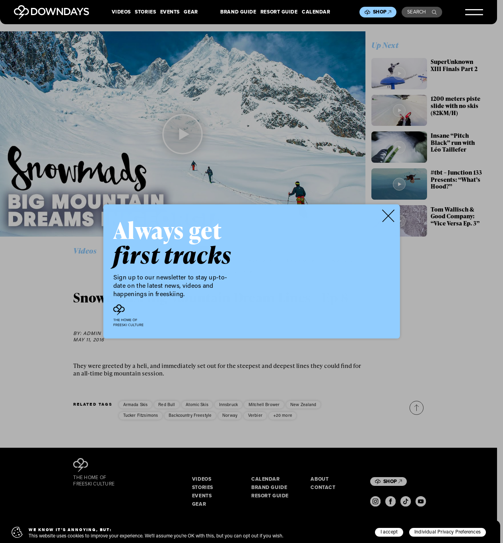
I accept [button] (389, 531)
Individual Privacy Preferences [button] (447, 531)
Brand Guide (238, 12)
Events (170, 12)
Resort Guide (279, 12)
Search (422, 11)
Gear (191, 12)
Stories (145, 12)
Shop (382, 11)
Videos (121, 12)
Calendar (316, 12)
